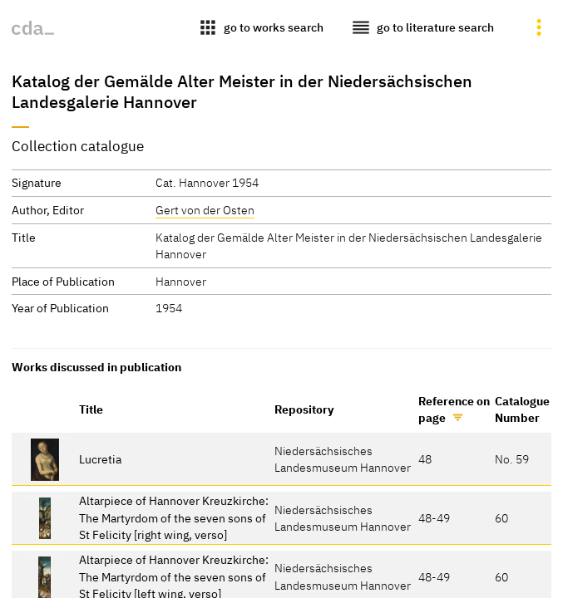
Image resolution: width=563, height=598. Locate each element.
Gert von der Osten (205, 210)
